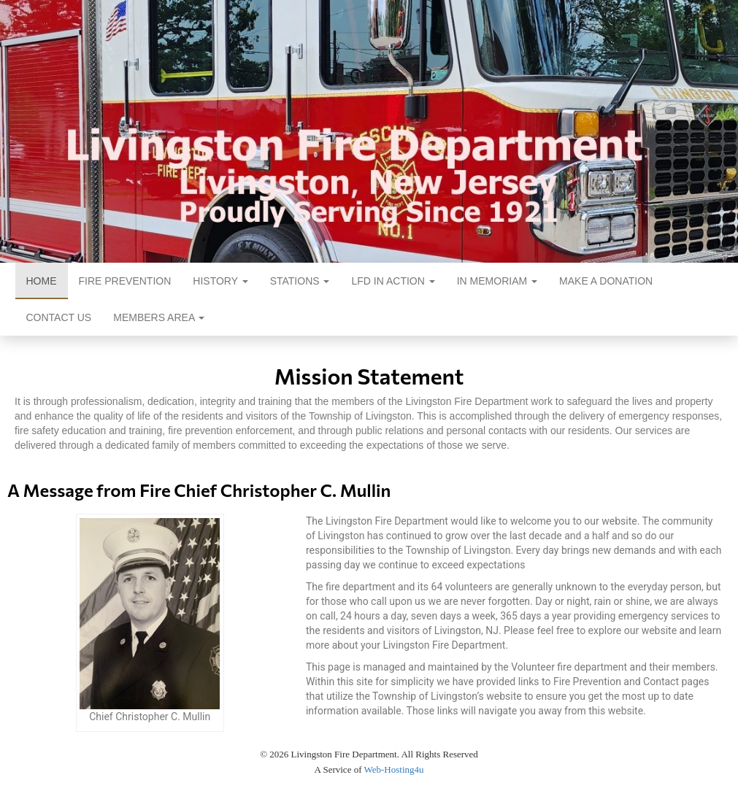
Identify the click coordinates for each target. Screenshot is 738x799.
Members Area (158, 317)
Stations (300, 281)
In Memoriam (497, 281)
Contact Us (59, 317)
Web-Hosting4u (394, 769)
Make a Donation (606, 281)
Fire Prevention (125, 281)
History (220, 281)
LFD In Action (392, 281)
